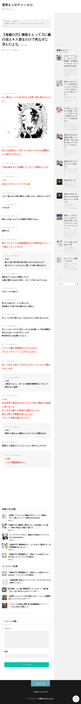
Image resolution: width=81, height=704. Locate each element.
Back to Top (40, 684)
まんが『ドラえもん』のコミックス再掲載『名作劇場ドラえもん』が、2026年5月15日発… (71, 61)
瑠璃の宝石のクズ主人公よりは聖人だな (70, 163)
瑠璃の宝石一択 (70, 180)
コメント (7, 628)
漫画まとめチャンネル (17, 4)
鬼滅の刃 (16, 50)
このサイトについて (40, 692)
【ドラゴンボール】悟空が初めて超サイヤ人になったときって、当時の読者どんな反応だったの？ (70, 72)
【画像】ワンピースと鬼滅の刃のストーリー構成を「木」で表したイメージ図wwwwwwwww (70, 267)
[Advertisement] (26, 68)
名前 (6, 651)
